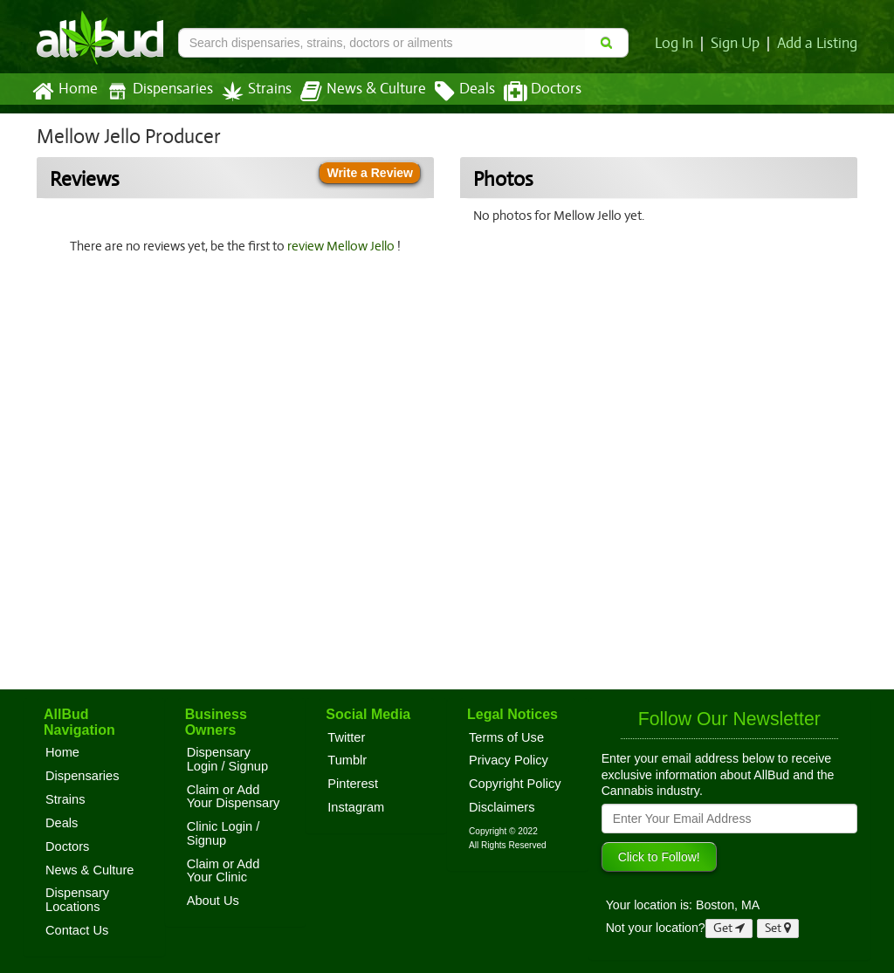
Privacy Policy (508, 760)
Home (64, 91)
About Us (213, 901)
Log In (677, 43)
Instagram (355, 807)
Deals (452, 91)
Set (778, 928)
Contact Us (76, 930)
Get (729, 928)
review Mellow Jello (343, 246)
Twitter (346, 737)
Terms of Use (506, 737)
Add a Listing (818, 43)
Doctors (528, 91)
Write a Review (370, 173)
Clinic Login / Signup (223, 833)
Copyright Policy (515, 784)
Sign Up (738, 43)
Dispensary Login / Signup (227, 759)
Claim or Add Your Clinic (223, 871)
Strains (251, 91)
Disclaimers (502, 807)
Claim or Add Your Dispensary (233, 797)
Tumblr (347, 760)
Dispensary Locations (77, 900)
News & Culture (353, 91)
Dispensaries (156, 91)
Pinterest (352, 784)
